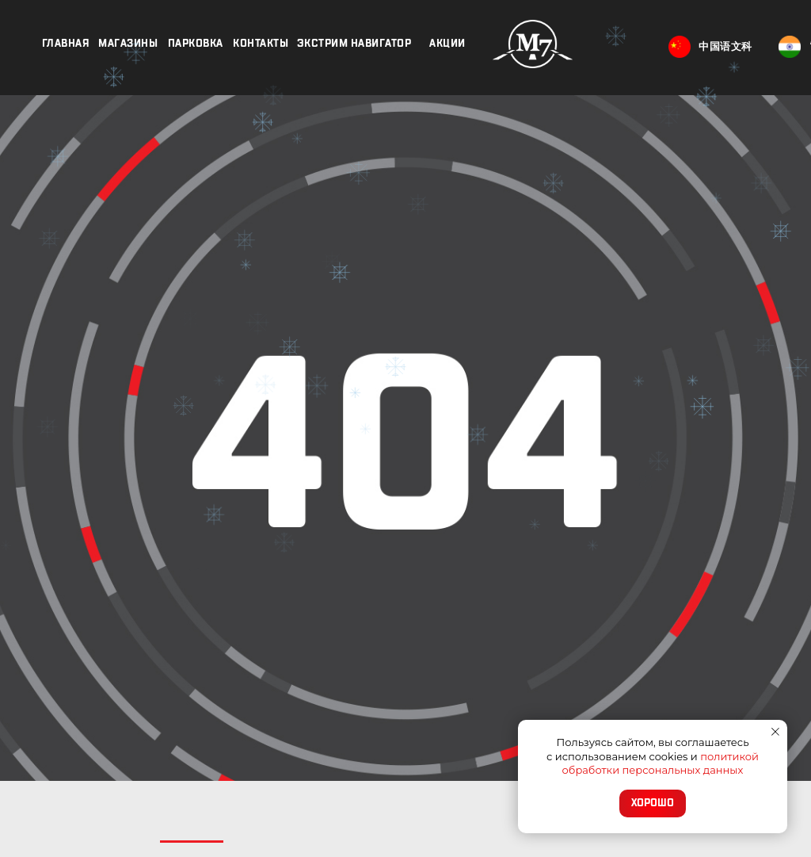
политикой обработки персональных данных (660, 763)
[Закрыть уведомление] (775, 732)
